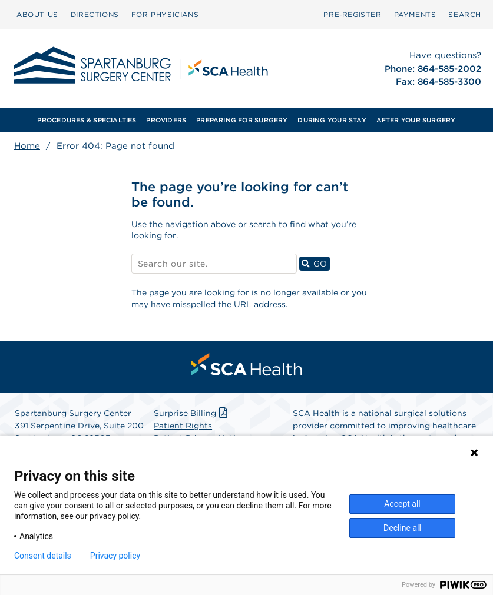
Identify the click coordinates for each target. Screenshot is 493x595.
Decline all (402, 528)
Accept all (402, 503)
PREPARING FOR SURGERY (242, 120)
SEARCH (464, 14)
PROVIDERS (166, 120)
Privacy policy (115, 555)
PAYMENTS (415, 14)
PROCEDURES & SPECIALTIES (86, 120)
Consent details (42, 555)
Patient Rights (183, 425)
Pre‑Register (352, 14)
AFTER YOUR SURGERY (416, 120)
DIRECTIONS (95, 14)
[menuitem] (37, 14)
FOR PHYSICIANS (164, 14)
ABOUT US (37, 14)
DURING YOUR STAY (331, 120)
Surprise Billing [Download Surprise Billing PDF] (192, 413)
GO (316, 263)
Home (27, 146)
